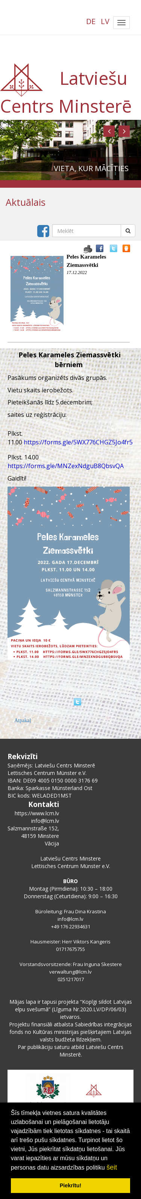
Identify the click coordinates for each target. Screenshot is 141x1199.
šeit (111, 1167)
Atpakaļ (22, 720)
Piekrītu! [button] (71, 1185)
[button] (109, 131)
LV (105, 21)
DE (91, 21)
